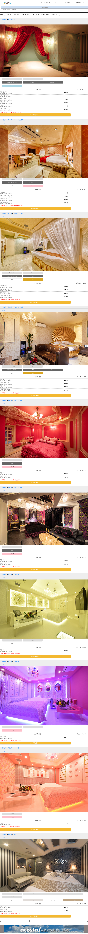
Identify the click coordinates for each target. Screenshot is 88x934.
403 (3, 310)
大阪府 (10, 401)
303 (3, 752)
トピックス (58, 2)
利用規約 (67, 2)
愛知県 (10, 307)
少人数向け (32, 82)
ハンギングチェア (32, 182)
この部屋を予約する (35, 115)
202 (3, 404)
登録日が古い (54, 14)
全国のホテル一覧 (79, 2)
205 (3, 839)
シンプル (12, 640)
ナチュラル (73, 894)
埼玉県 (10, 19)
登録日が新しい (45, 14)
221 (3, 23)
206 (3, 578)
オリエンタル (12, 366)
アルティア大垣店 (18, 120)
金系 (33, 279)
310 (3, 123)
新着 (12, 463)
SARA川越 (16, 575)
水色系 (12, 85)
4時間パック (52, 82)
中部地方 (4, 120)
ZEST (15, 835)
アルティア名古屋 (18, 307)
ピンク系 (32, 185)
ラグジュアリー (12, 273)
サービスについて (45, 2)
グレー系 (32, 901)
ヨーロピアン (12, 78)
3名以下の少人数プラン (12, 82)
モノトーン (53, 901)
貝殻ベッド (53, 370)
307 (3, 217)
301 (3, 665)
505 (3, 491)
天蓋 (33, 276)
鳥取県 (10, 835)
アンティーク (53, 894)
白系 (12, 185)
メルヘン (32, 78)
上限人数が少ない (26, 14)
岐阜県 (10, 120)
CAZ (15, 19)
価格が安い (9, 14)
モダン (12, 894)
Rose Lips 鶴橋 (18, 401)
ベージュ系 (73, 901)
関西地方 (4, 401)
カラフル (32, 727)
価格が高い (17, 14)
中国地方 (4, 835)
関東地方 (4, 19)
